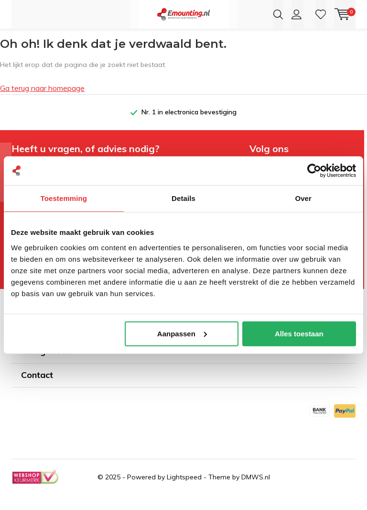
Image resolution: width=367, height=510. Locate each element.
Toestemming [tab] (64, 198)
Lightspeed (184, 492)
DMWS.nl (255, 492)
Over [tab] (303, 198)
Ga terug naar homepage (42, 103)
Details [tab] (183, 198)
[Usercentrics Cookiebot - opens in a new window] (314, 171)
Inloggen (296, 14)
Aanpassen (182, 333)
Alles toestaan (299, 333)
